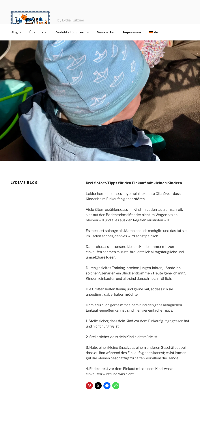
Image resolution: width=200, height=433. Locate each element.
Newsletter (106, 32)
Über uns (38, 32)
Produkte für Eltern (72, 32)
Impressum (132, 32)
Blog (16, 32)
